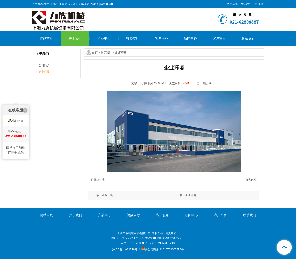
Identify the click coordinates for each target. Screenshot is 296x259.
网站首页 (46, 38)
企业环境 (120, 52)
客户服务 (161, 38)
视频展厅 (132, 38)
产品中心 (104, 38)
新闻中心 (190, 38)
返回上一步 (98, 179)
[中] (146, 83)
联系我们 (247, 38)
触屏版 (259, 4)
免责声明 (170, 233)
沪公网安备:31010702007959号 (162, 249)
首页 (95, 52)
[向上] (284, 247)
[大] (142, 83)
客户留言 (219, 38)
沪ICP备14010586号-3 (126, 249)
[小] (150, 83)
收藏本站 (232, 4)
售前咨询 (17, 112)
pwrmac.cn (106, 4)
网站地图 (246, 4)
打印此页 (251, 179)
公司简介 (44, 65)
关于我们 (75, 38)
